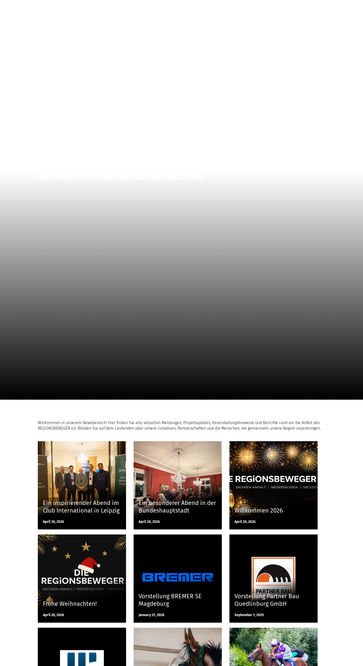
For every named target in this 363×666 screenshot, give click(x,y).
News (264, 7)
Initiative (284, 7)
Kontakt (306, 7)
